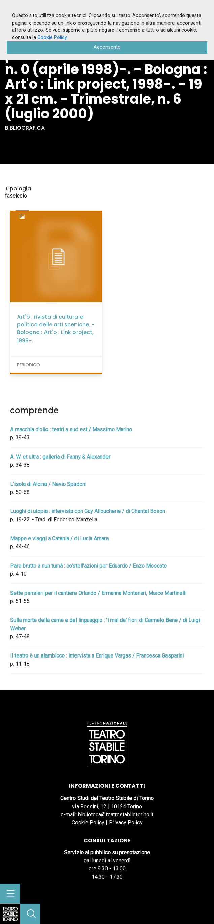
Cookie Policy (88, 822)
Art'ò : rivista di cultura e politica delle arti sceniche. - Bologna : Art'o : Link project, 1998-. (56, 328)
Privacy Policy (126, 822)
